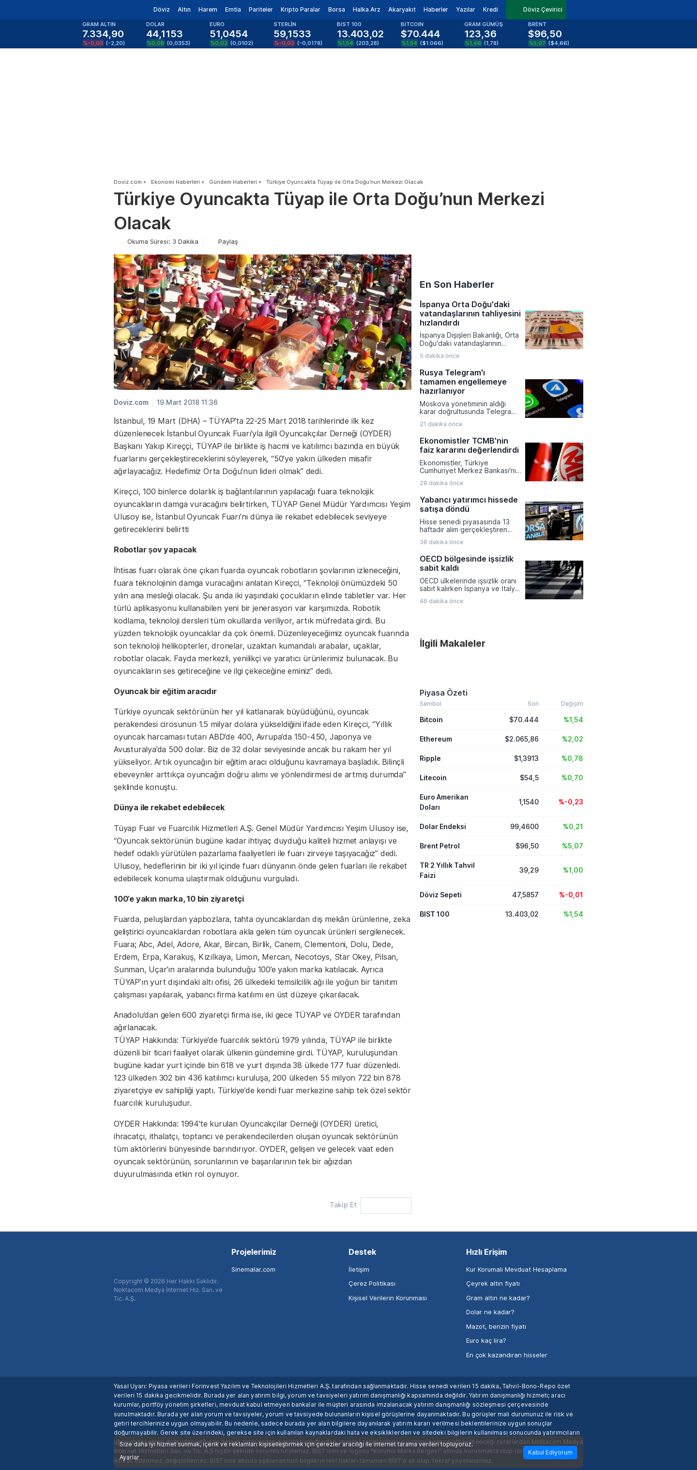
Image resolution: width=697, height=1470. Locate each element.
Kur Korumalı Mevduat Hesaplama (516, 1269)
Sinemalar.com (253, 1269)
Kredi (490, 9)
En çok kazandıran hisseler (506, 1355)
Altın (184, 9)
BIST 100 (435, 914)
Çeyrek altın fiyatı (493, 1283)
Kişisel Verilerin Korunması (387, 1298)
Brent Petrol (440, 846)
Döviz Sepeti (441, 895)
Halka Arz (366, 9)
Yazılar (465, 9)
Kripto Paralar (300, 9)
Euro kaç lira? (486, 1340)
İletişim (358, 1269)
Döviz (161, 9)
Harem (207, 9)
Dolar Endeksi (443, 826)
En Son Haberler (457, 284)
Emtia (233, 9)
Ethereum (436, 739)
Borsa (336, 9)
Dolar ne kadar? (490, 1312)
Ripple (430, 758)
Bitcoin (431, 719)
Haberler (436, 9)
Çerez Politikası (371, 1283)
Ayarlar (129, 1457)
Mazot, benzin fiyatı (496, 1326)
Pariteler (261, 9)
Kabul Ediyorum (550, 1452)
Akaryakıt (402, 9)
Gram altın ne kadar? (498, 1298)
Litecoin (433, 777)
